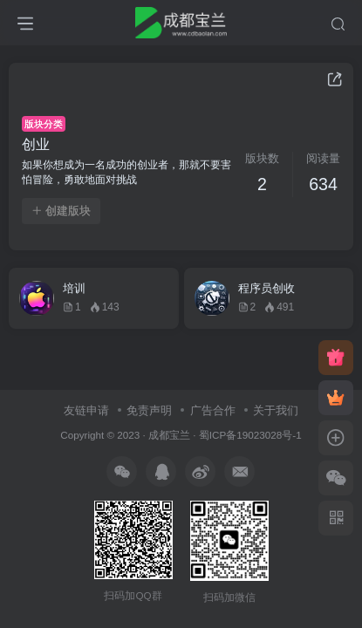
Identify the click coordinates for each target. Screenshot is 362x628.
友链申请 (86, 410)
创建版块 (61, 211)
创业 (36, 144)
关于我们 (275, 410)
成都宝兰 (169, 434)
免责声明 (149, 410)
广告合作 (213, 410)
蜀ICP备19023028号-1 (250, 434)
